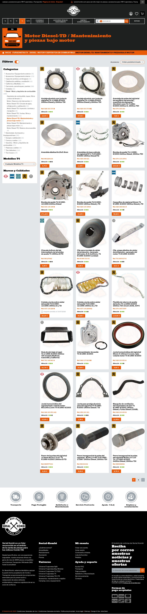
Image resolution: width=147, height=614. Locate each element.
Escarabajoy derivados (40, 21)
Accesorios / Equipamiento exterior (18, 74)
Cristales (9, 89)
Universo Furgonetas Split (48, 566)
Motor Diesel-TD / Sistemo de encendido (21, 128)
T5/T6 (28, 21)
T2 (10, 21)
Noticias (137, 21)
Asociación (43, 555)
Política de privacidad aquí (131, 583)
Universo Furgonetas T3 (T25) (49, 571)
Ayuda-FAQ (79, 566)
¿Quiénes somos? (45, 548)
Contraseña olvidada (82, 552)
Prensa (41, 557)
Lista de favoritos (81, 555)
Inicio (8, 53)
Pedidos (78, 557)
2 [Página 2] (138, 480)
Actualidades (43, 550)
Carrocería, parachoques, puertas (18, 86)
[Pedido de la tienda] (132, 62)
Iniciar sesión (80, 550)
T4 (22, 21)
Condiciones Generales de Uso (27, 611)
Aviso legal (79, 611)
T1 (5, 21)
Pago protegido (80, 571)
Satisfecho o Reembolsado (85, 574)
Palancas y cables (12, 148)
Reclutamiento (44, 552)
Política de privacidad (68, 611)
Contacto (78, 578)
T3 (16, 21)
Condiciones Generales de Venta (49, 611)
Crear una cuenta (81, 548)
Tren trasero (10, 153)
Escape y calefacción (13, 138)
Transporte (79, 569)
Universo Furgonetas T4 (47, 574)
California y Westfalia (13, 84)
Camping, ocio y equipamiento (50, 581)
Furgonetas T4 (20, 53)
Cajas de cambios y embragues (17, 79)
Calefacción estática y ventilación (17, 81)
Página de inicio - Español (63, 2)
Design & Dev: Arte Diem (99, 611)
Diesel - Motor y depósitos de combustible (52, 53)
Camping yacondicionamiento (83, 21)
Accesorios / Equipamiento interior (18, 76)
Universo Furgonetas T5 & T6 (49, 576)
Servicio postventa (81, 576)
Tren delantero (11, 150)
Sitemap (87, 611)
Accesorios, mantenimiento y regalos (52, 578)
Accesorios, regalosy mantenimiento (60, 21)
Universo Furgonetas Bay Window (51, 569)
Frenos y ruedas (11, 140)
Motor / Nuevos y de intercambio (18, 101)
